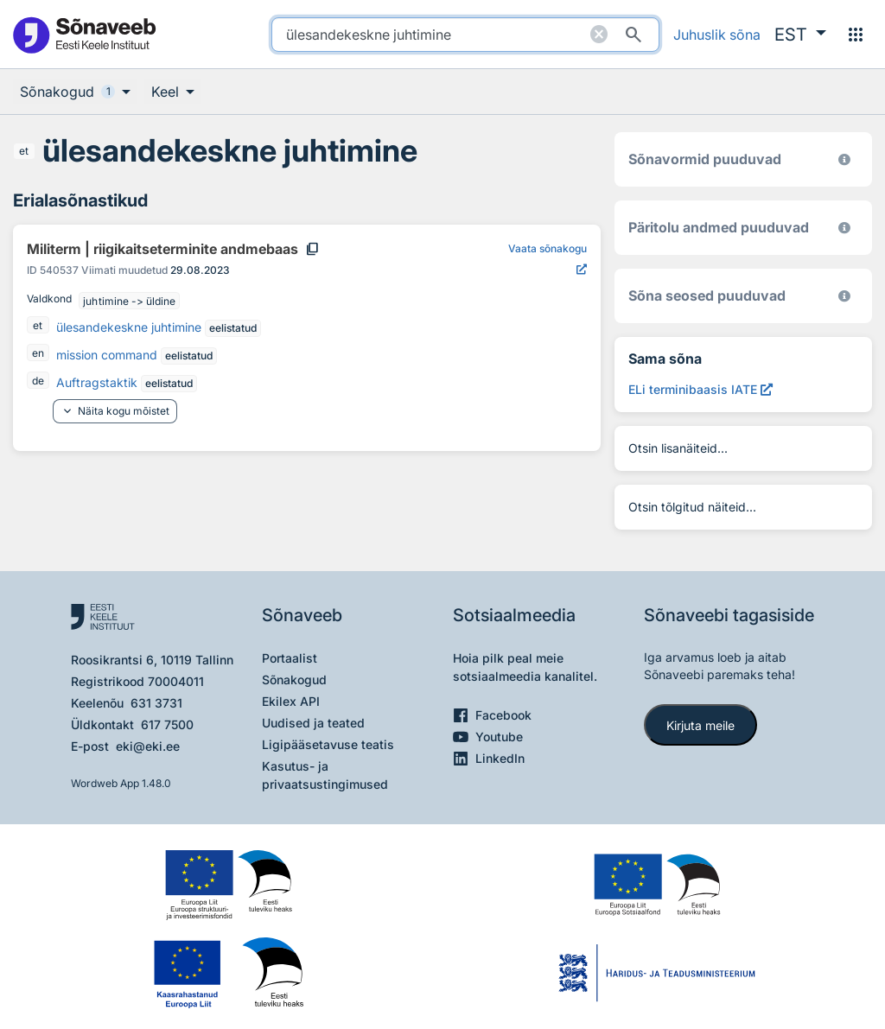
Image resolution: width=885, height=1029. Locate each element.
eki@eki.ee (148, 746)
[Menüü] (855, 34)
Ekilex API (291, 701)
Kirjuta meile (700, 725)
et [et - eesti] (24, 150)
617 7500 (167, 724)
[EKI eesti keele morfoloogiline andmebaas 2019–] (844, 159)
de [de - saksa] (38, 380)
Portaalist (289, 658)
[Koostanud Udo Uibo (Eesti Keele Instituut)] (844, 227)
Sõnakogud (294, 679)
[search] (465, 34)
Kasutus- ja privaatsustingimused (325, 775)
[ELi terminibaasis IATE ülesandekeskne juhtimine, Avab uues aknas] (700, 389)
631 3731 (156, 703)
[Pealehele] (83, 34)
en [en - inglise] (38, 352)
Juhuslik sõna (717, 34)
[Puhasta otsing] (599, 34)
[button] (800, 34)
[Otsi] (633, 34)
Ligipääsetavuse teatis (328, 744)
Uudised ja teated (313, 722)
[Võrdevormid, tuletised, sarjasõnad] (844, 296)
